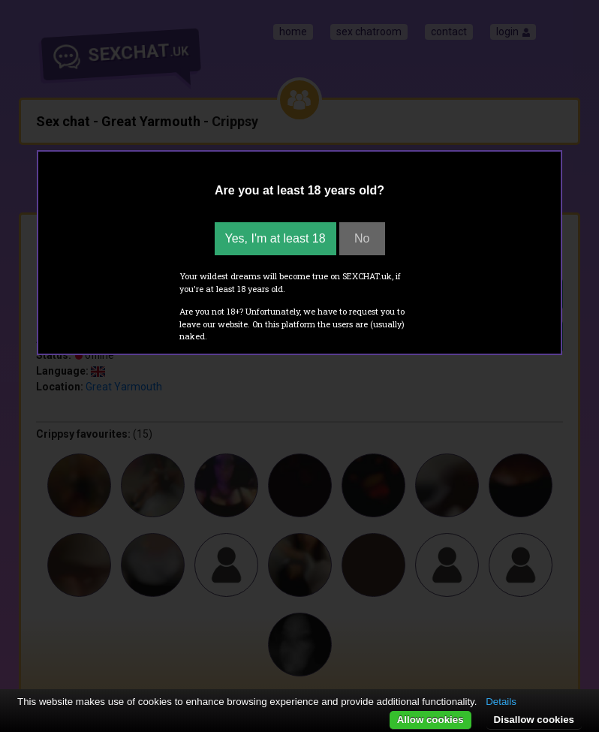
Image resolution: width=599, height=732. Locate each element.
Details (501, 701)
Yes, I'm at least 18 (275, 238)
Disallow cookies (534, 719)
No (361, 238)
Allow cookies (430, 719)
